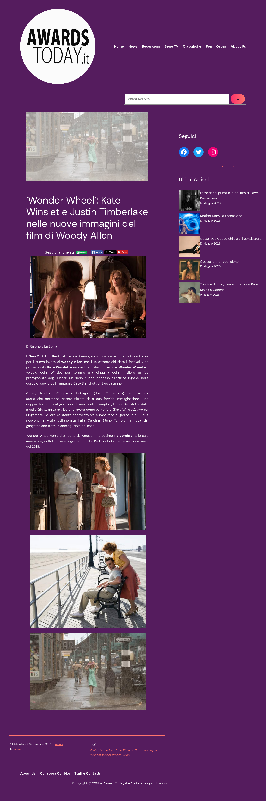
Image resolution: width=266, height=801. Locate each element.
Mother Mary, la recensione (221, 215)
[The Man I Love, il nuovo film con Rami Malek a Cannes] (189, 293)
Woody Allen (121, 755)
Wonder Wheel (100, 755)
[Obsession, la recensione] (189, 270)
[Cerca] (238, 99)
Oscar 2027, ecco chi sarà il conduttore (230, 238)
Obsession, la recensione (219, 261)
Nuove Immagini (146, 750)
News (59, 744)
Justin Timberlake (102, 750)
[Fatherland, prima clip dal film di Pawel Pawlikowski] (189, 201)
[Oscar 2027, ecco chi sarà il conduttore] (189, 247)
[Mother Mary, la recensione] (189, 224)
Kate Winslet (124, 750)
